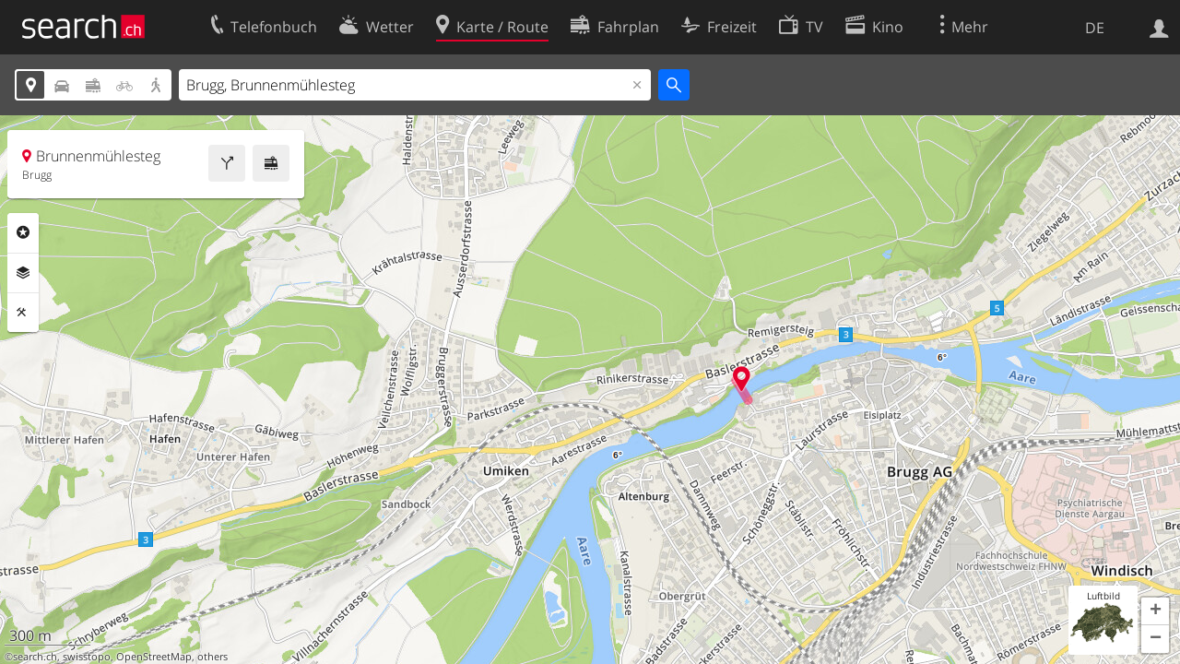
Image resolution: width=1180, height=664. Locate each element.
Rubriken (23, 232)
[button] (1155, 611)
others (212, 656)
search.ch (35, 656)
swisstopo (87, 656)
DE (1094, 28)
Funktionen (23, 312)
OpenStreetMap (154, 656)
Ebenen (23, 273)
